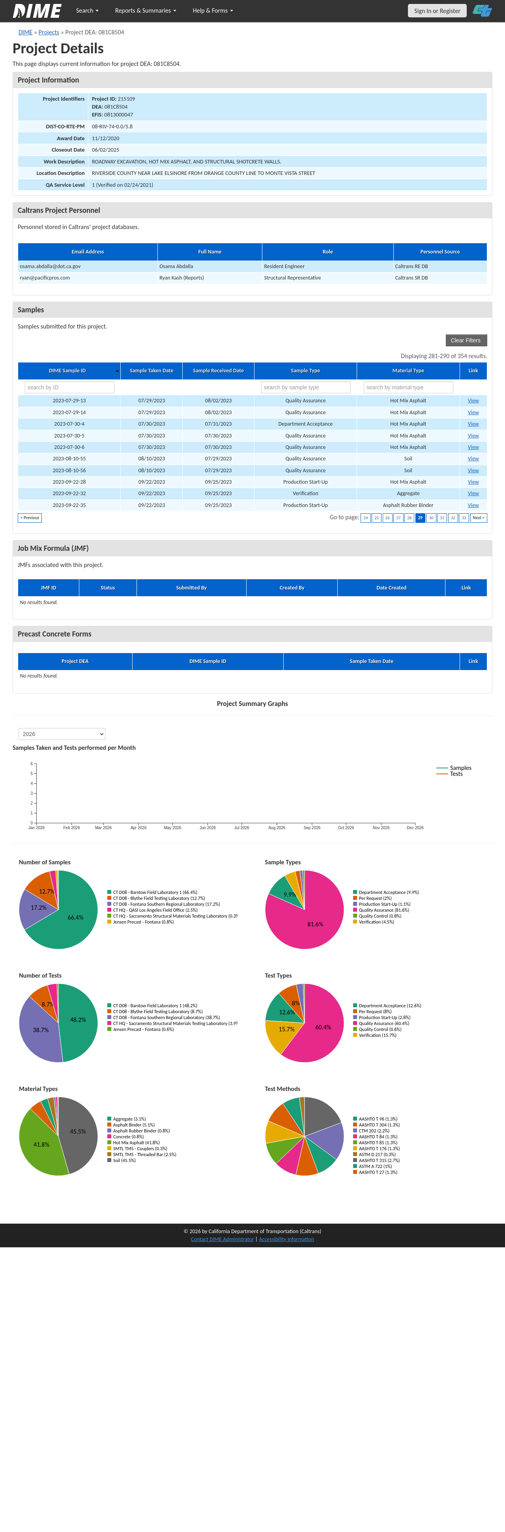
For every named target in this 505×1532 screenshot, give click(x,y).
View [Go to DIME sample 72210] (473, 458)
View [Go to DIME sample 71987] (473, 412)
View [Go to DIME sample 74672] (473, 505)
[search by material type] (408, 387)
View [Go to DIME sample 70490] (473, 435)
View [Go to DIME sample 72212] (473, 470)
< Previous (30, 517)
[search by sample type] (306, 387)
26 (387, 517)
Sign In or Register (437, 11)
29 (420, 517)
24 (365, 517)
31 (442, 517)
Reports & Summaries (145, 10)
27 (398, 517)
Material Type (408, 371)
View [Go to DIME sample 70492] (473, 447)
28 (409, 517)
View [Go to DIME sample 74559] (473, 482)
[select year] (62, 734)
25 (376, 517)
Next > (478, 517)
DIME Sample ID (67, 371)
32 (453, 517)
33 (464, 517)
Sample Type (305, 371)
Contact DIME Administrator (222, 1239)
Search (87, 10)
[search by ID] (69, 387)
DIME (25, 32)
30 (431, 517)
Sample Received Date (218, 371)
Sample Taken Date (151, 371)
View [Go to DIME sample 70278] (473, 424)
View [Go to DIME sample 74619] (473, 493)
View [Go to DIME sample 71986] (473, 400)
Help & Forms (213, 10)
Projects (49, 32)
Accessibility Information (286, 1239)
